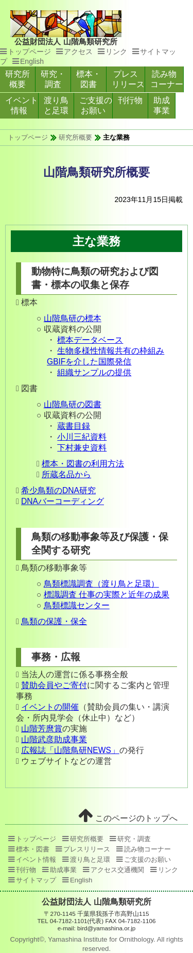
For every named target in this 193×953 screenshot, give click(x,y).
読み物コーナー (166, 79)
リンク (116, 51)
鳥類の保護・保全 (54, 621)
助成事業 (161, 105)
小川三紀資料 (82, 436)
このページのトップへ (128, 818)
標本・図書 (88, 79)
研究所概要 (17, 79)
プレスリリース (128, 79)
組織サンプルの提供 (94, 372)
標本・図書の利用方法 (83, 463)
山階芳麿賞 (41, 728)
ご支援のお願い (95, 105)
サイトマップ (36, 880)
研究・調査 (53, 79)
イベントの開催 (50, 707)
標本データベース (90, 340)
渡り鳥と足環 (56, 105)
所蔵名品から (66, 474)
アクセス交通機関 (117, 870)
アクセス (78, 51)
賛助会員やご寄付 (54, 685)
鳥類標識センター (77, 605)
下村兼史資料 (82, 447)
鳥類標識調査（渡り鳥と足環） (101, 583)
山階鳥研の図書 (72, 404)
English (32, 61)
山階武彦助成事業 (54, 739)
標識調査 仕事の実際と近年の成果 (106, 594)
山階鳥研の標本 (72, 318)
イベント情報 (21, 105)
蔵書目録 (73, 426)
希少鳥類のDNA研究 (58, 490)
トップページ (29, 51)
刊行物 (130, 100)
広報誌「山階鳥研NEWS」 (70, 750)
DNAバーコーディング (62, 501)
